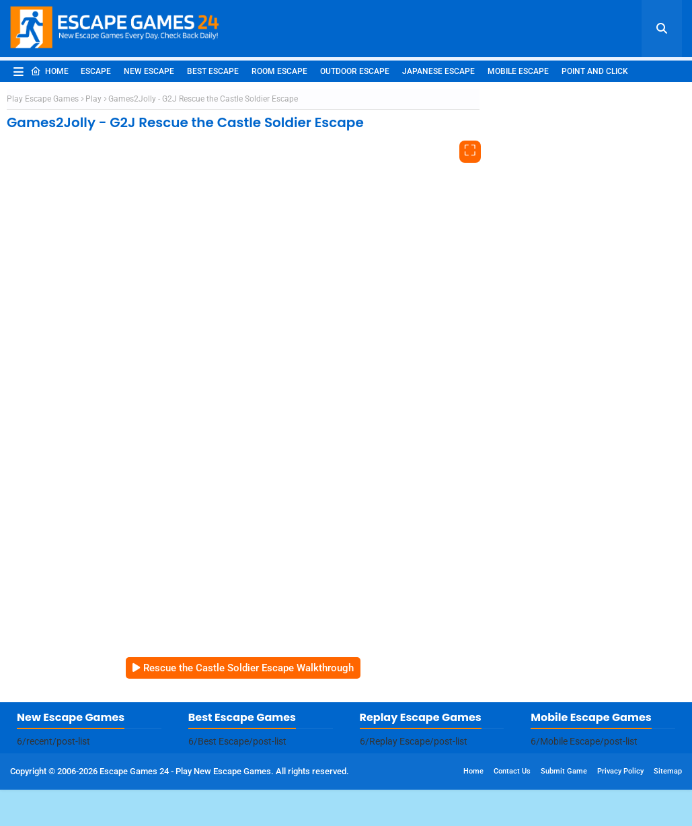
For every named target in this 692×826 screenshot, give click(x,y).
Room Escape (279, 71)
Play (93, 99)
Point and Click (595, 71)
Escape (96, 71)
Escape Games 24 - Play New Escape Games (185, 771)
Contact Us (512, 771)
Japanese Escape (438, 71)
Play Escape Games (43, 99)
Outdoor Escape (354, 71)
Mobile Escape (518, 71)
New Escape (149, 71)
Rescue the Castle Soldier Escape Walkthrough (248, 668)
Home (49, 71)
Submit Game (564, 771)
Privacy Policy (620, 771)
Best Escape (213, 71)
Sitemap (668, 771)
